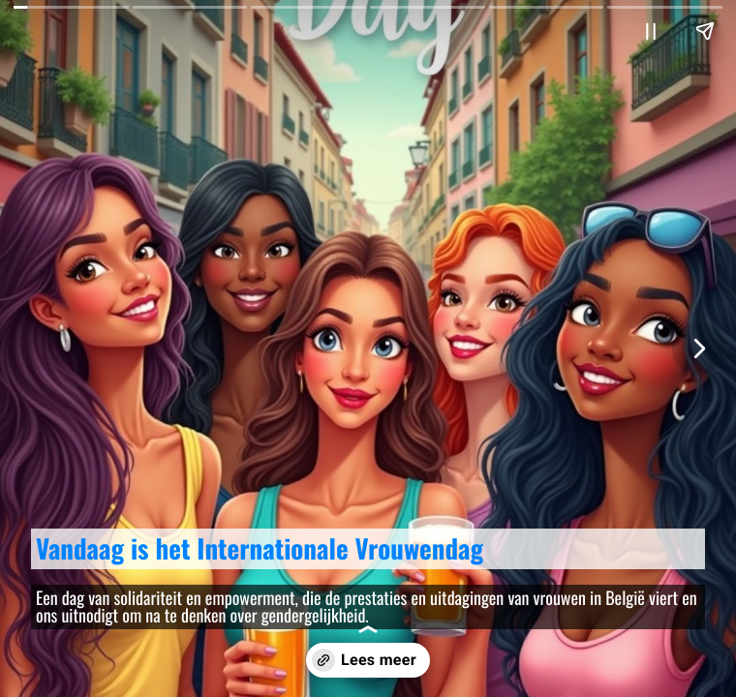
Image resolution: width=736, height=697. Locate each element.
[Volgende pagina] (698, 348)
